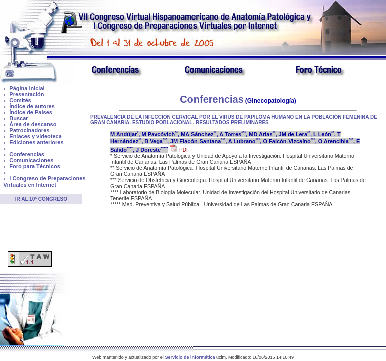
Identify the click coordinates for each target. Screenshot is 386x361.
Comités (20, 100)
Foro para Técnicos (34, 166)
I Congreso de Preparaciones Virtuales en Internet (44, 181)
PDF (179, 150)
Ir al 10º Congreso (41, 199)
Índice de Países (30, 112)
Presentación (26, 94)
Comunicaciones (31, 160)
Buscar (18, 118)
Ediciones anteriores (36, 142)
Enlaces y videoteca (35, 136)
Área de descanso (32, 124)
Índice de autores (31, 106)
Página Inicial (26, 88)
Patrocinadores (29, 130)
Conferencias (26, 154)
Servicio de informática (190, 357)
